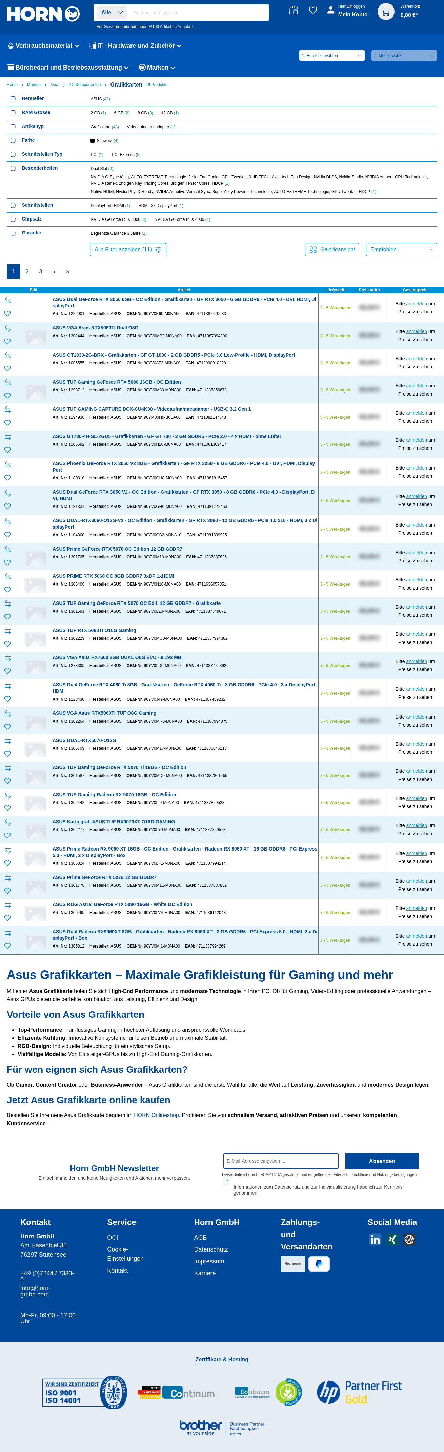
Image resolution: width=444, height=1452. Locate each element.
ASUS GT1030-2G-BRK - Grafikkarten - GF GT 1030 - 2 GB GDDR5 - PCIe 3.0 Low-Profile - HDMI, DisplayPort (174, 355)
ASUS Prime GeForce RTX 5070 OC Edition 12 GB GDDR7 (117, 549)
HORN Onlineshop (156, 1115)
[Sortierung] (401, 249)
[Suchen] (260, 12)
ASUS (100, 99)
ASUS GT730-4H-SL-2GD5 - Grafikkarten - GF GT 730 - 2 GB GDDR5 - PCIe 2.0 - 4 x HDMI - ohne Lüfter (167, 436)
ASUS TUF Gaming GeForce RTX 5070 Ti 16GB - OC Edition (119, 767)
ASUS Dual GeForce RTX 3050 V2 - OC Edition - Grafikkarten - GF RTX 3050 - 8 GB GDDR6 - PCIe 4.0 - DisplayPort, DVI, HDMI (184, 495)
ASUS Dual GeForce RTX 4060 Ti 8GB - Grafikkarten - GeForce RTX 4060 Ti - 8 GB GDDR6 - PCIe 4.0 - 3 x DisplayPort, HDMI (185, 688)
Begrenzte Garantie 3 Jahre (119, 233)
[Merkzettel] (313, 10)
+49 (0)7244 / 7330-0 (47, 1270)
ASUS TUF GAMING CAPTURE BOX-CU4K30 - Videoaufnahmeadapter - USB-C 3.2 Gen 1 (152, 409)
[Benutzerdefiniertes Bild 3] (267, 1386)
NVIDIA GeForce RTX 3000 (119, 219)
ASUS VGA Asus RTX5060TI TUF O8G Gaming (104, 713)
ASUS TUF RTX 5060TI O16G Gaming (94, 630)
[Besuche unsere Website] (409, 1233)
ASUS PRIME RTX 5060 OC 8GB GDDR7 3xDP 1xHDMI (113, 576)
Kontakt (117, 1264)
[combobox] (199, 12)
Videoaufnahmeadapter (151, 127)
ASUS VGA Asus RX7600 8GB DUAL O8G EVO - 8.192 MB (117, 657)
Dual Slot (102, 168)
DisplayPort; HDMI (110, 205)
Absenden (382, 1161)
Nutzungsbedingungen (397, 1174)
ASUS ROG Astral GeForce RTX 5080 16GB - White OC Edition (123, 904)
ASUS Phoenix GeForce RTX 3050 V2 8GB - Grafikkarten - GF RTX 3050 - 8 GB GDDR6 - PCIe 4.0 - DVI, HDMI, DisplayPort (184, 467)
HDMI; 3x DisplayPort (160, 205)
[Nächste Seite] (54, 271)
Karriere (205, 1267)
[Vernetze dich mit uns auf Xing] (392, 1233)
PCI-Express (126, 154)
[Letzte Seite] (68, 271)
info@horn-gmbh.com (35, 1285)
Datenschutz (211, 1243)
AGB (200, 1231)
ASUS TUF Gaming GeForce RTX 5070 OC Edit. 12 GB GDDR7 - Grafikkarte (137, 603)
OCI (112, 1231)
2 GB (98, 113)
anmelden (416, 303)
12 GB (170, 113)
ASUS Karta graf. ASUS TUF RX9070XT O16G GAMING (114, 821)
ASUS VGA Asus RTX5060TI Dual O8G (95, 327)
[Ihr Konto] (348, 14)
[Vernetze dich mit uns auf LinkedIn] (375, 1233)
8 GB (145, 113)
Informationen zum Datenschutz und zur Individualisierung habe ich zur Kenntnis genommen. (318, 1184)
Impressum (209, 1255)
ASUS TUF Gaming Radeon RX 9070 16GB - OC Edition (114, 794)
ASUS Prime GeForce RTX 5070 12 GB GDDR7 (105, 877)
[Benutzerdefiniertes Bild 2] (176, 1386)
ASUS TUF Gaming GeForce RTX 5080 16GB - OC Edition (117, 382)
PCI (97, 154)
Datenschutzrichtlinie (350, 1174)
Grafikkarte (105, 127)
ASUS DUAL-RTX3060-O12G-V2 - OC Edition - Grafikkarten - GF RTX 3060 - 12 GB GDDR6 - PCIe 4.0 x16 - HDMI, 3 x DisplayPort (185, 524)
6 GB (121, 113)
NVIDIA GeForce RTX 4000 (182, 219)
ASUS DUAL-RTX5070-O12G (84, 740)
